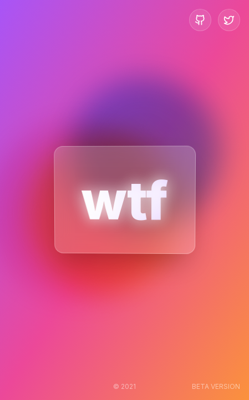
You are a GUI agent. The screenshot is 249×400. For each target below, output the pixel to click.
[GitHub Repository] (200, 20)
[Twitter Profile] (229, 20)
